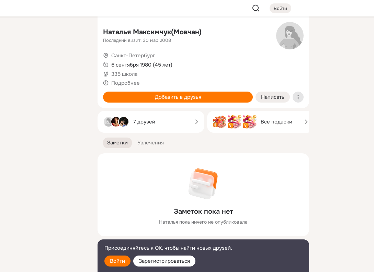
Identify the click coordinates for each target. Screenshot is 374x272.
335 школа (124, 74)
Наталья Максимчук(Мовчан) (152, 32)
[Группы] (77, 33)
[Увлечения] (47, 33)
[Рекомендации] (47, 123)
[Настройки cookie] (46, 263)
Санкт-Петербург (133, 55)
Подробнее (125, 83)
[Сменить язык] (46, 233)
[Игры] (77, 93)
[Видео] (77, 63)
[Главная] (16, 33)
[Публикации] (16, 63)
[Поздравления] (47, 93)
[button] (117, 143)
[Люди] (47, 63)
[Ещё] (46, 219)
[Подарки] (16, 93)
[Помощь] (16, 123)
